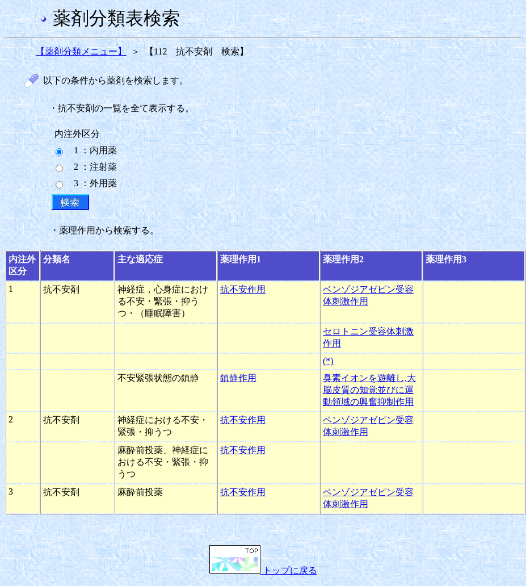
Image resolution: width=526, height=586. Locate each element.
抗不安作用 (243, 289)
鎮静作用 (238, 378)
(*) (328, 361)
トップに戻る (263, 570)
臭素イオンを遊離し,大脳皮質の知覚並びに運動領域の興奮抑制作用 (369, 390)
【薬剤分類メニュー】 (81, 51)
